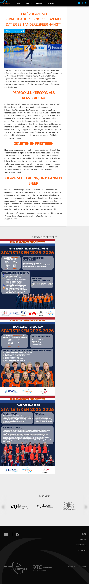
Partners (39, 3)
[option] (19, 506)
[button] (3, 506)
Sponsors (81, 545)
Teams (27, 4)
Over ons (51, 4)
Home (18, 3)
